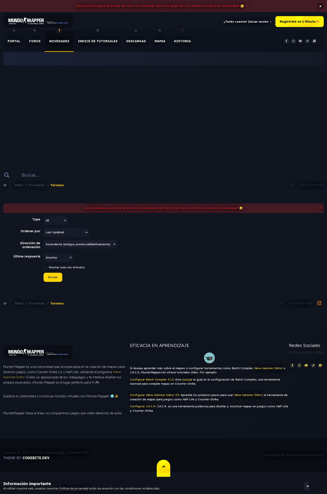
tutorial (187, 381)
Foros (34, 39)
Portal (14, 39)
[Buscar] (35, 177)
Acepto (312, 486)
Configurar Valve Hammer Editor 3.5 (154, 397)
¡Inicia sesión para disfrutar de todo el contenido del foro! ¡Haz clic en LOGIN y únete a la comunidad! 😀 (160, 6)
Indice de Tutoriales (98, 39)
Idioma (11, 457)
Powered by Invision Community (294, 460)
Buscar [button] (53, 279)
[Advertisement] (163, 113)
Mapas (160, 39)
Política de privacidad (44, 457)
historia (182, 39)
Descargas (136, 39)
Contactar (78, 457)
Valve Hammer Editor (268, 370)
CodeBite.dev (35, 462)
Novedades (59, 39)
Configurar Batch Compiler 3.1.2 (152, 381)
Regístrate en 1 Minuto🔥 (299, 23)
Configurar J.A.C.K (142, 408)
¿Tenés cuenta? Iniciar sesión (247, 22)
